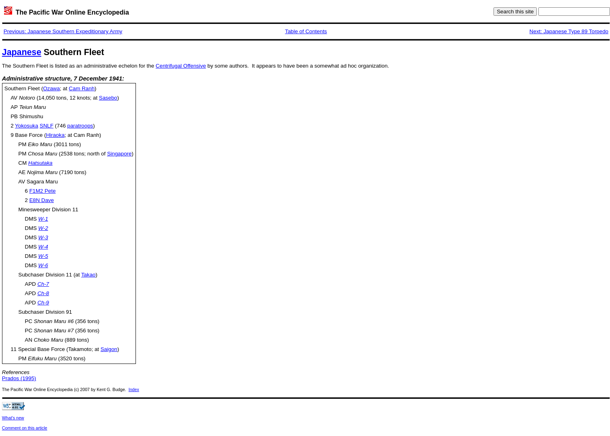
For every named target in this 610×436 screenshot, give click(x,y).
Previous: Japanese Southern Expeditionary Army (63, 31)
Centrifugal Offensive (181, 66)
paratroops (80, 126)
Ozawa (51, 88)
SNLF (46, 126)
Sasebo (108, 98)
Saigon (108, 349)
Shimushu (31, 116)
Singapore (119, 154)
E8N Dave (41, 200)
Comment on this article (24, 427)
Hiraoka (55, 135)
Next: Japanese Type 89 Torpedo (569, 31)
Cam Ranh (82, 88)
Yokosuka (26, 126)
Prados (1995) (19, 378)
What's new (13, 417)
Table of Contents (306, 31)
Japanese (21, 52)
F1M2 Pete (42, 191)
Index (134, 389)
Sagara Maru (42, 182)
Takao (88, 275)
